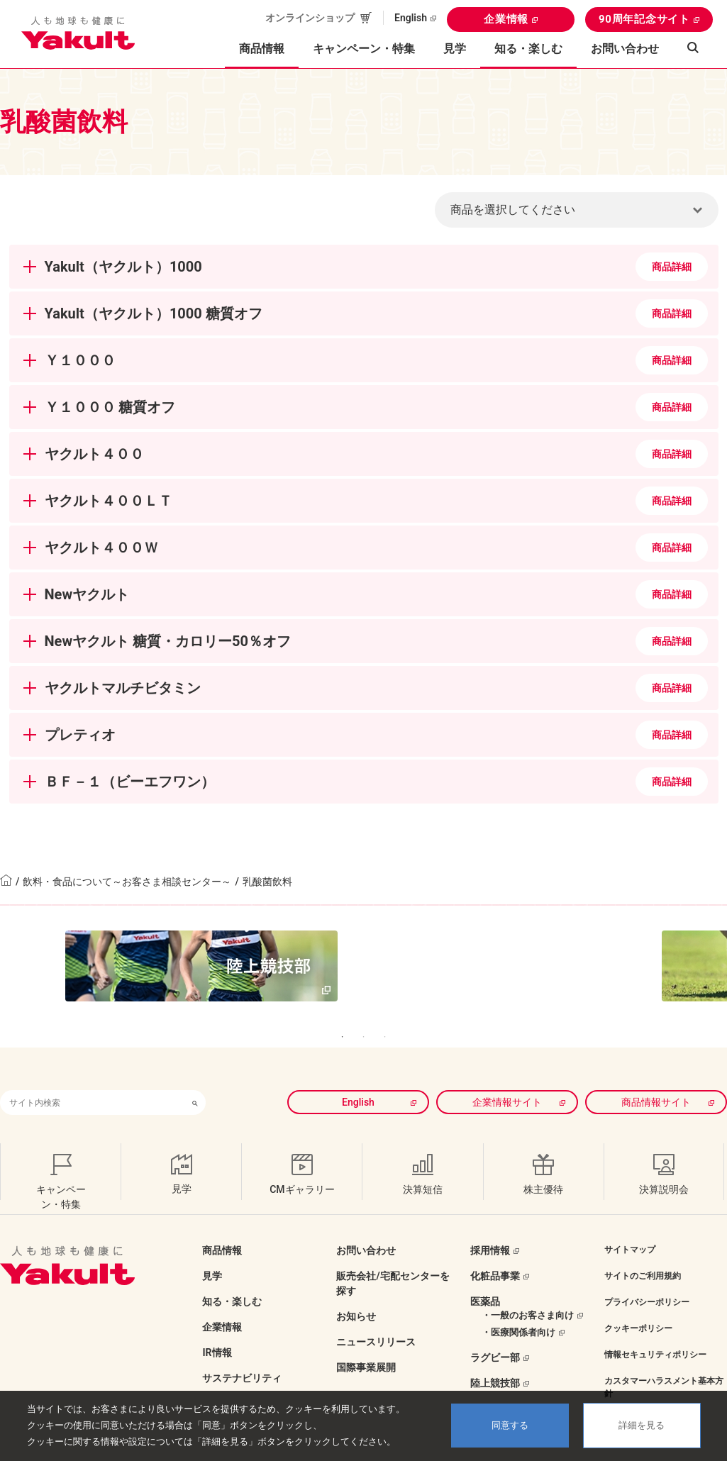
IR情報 (216, 1323)
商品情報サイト (656, 1073)
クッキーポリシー (638, 1299)
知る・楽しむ (232, 1272)
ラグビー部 (495, 1328)
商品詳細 (672, 266)
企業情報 (506, 19)
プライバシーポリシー (646, 1273)
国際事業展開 (366, 1338)
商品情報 (222, 1221)
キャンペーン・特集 (364, 48)
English (410, 17)
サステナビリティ (242, 1349)
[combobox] (92, 1073)
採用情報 (490, 1221)
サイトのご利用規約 (642, 1247)
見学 (454, 48)
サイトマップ (629, 1221)
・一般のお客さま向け (528, 1286)
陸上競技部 (495, 1354)
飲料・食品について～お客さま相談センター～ (127, 881)
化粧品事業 (495, 1246)
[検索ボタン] (195, 1073)
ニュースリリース (376, 1312)
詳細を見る (641, 1425)
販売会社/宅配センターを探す (392, 1254)
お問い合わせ (625, 48)
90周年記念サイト (644, 19)
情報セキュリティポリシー (655, 1326)
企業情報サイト (507, 1073)
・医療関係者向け (518, 1303)
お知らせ (356, 1287)
